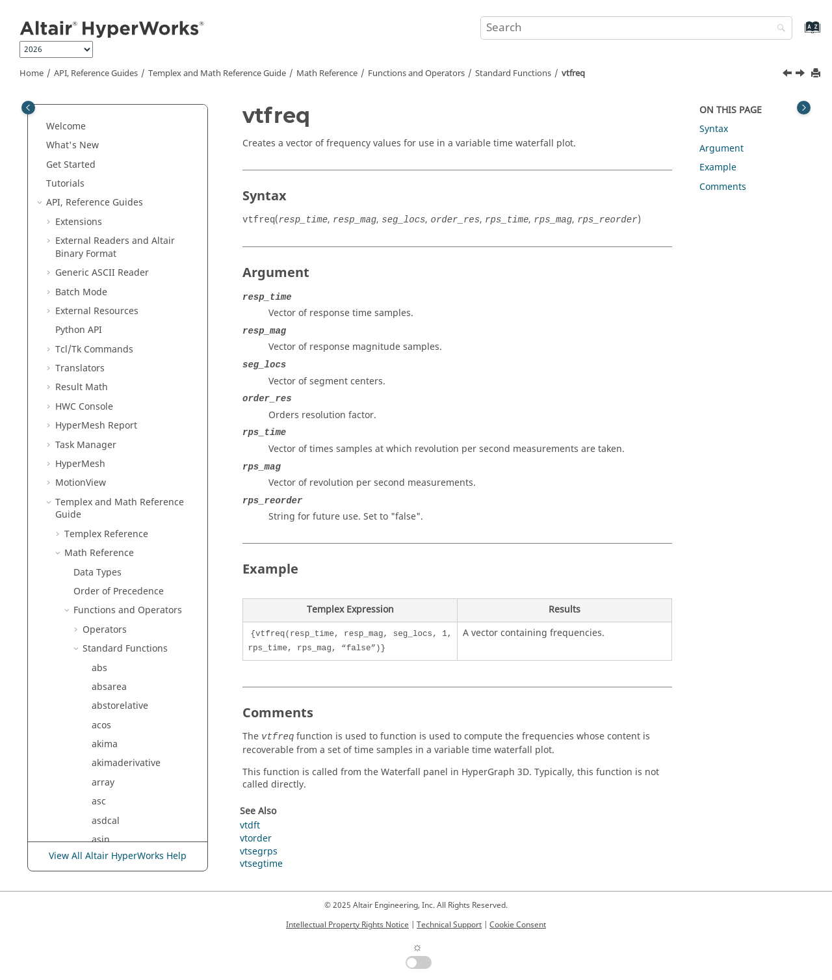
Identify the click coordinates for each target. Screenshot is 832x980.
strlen (104, 167)
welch (104, 721)
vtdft (102, 626)
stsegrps (110, 263)
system (107, 377)
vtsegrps (110, 684)
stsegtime (113, 282)
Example (717, 167)
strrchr (107, 186)
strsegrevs (114, 206)
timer (103, 531)
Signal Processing (112, 798)
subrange (113, 301)
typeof (105, 588)
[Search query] (636, 28)
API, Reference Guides (96, 73)
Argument (721, 148)
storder (108, 110)
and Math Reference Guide (217, 73)
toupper (109, 569)
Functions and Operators (416, 73)
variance (110, 607)
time (101, 511)
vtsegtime (113, 702)
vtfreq (573, 73)
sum (101, 320)
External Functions (123, 779)
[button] (86, 110)
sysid (103, 358)
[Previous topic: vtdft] (788, 75)
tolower (108, 550)
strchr (105, 129)
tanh (102, 416)
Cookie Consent (517, 925)
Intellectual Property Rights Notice (347, 925)
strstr (103, 244)
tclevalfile (112, 454)
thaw (102, 492)
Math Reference (327, 73)
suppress (112, 340)
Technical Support (449, 925)
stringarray (116, 148)
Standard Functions (513, 73)
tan (99, 397)
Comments (722, 187)
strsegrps (112, 225)
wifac (103, 741)
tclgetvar (111, 473)
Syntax (713, 129)
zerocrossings (122, 760)
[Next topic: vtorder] (801, 75)
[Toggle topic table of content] (804, 107)
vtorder (108, 664)
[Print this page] (817, 74)
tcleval (106, 435)
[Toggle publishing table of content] (28, 107)
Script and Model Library (109, 817)
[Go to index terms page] (798, 33)
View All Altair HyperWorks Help (118, 856)
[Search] (778, 29)
